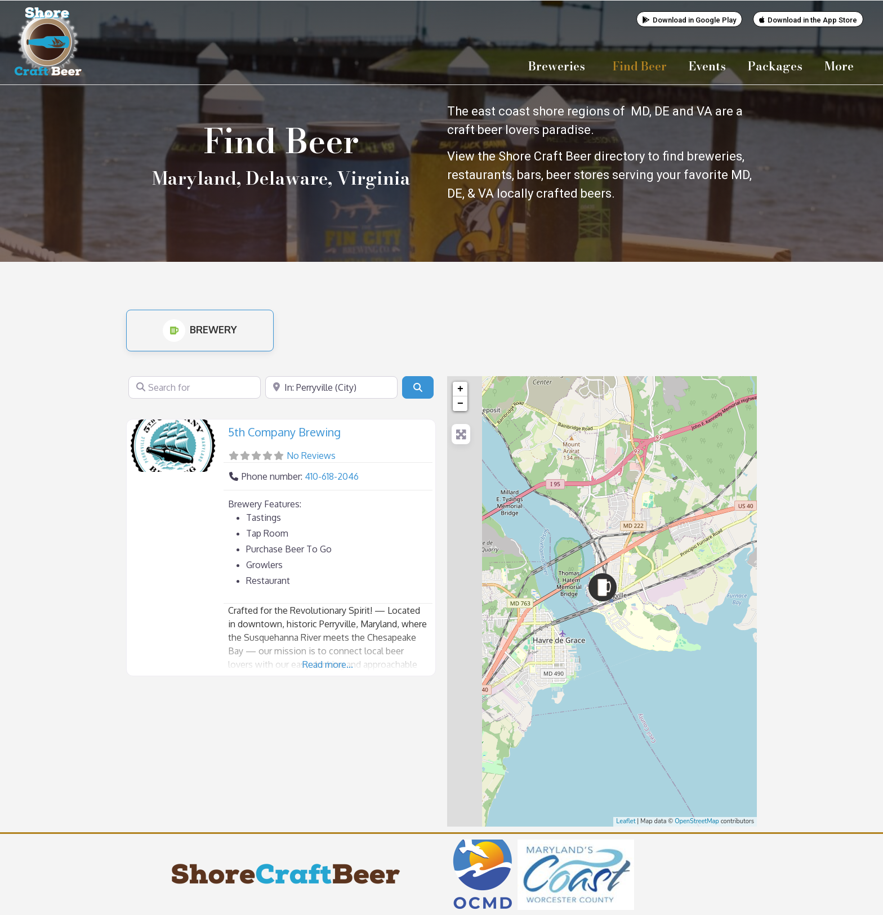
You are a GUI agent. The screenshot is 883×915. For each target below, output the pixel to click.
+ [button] (460, 388)
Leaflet (625, 820)
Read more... (327, 663)
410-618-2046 (332, 475)
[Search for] (194, 387)
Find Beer (640, 66)
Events (707, 66)
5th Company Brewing (284, 431)
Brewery (200, 329)
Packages (775, 66)
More (841, 66)
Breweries (559, 66)
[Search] (418, 387)
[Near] (331, 387)
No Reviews (311, 455)
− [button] (460, 403)
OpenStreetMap (697, 820)
